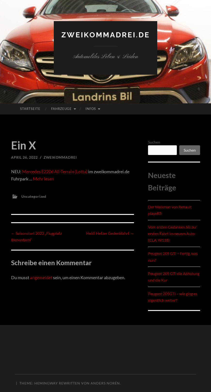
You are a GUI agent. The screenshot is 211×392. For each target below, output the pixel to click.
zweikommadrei (60, 157)
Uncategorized (33, 196)
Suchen (154, 142)
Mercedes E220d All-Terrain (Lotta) (54, 171)
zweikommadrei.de (105, 35)
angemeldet (41, 277)
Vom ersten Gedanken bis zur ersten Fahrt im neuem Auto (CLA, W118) (172, 233)
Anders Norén (105, 383)
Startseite (30, 109)
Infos (91, 109)
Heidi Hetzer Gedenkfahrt (110, 233)
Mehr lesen (43, 178)
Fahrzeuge (61, 109)
